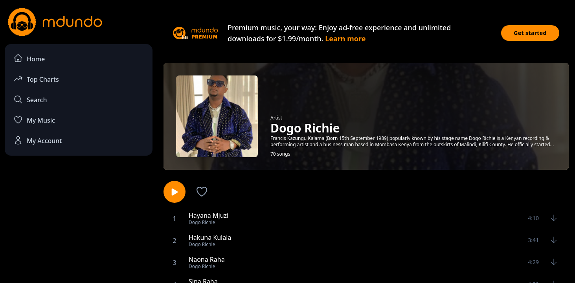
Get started (530, 33)
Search (30, 99)
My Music (34, 120)
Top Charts (36, 79)
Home (29, 58)
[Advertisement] (79, 226)
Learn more (345, 38)
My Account (37, 140)
